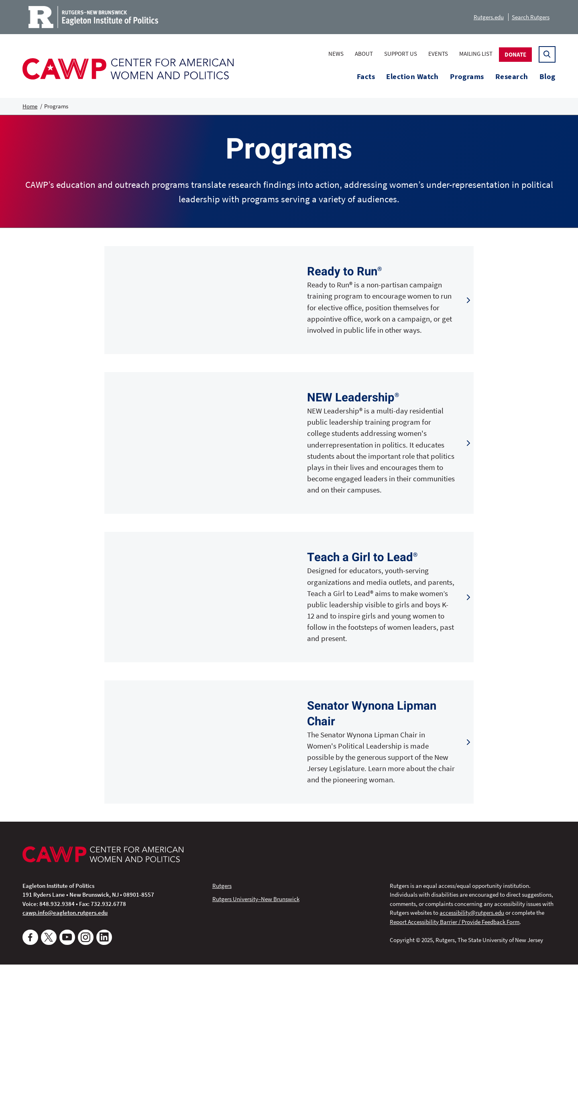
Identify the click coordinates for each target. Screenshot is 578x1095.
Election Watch (412, 76)
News (336, 53)
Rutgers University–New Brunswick (255, 1029)
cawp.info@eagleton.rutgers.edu (65, 1043)
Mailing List (476, 53)
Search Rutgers (531, 17)
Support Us (400, 53)
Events (438, 53)
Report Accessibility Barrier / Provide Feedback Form (454, 1052)
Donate (515, 54)
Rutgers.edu (489, 17)
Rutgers (222, 1016)
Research (511, 76)
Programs (467, 76)
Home (29, 106)
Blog (547, 76)
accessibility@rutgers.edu (472, 1043)
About (364, 53)
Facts (366, 76)
